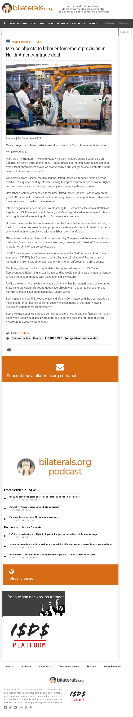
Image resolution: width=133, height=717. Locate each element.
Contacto (44, 666)
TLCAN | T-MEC (54, 338)
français (124, 23)
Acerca (92, 23)
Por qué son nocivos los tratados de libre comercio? (52, 597)
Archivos (26, 666)
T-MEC (38, 42)
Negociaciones (18, 23)
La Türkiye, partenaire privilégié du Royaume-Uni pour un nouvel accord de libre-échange (53, 534)
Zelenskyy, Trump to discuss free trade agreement (34, 507)
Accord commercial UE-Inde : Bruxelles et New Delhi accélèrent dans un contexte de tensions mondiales (60, 544)
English (125, 32)
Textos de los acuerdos (71, 23)
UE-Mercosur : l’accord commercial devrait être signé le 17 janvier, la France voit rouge (52, 554)
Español (110, 23)
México (37, 338)
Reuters (24, 333)
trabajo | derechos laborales (81, 338)
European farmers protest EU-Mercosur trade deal (33, 517)
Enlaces (91, 666)
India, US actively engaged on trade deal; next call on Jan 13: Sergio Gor (44, 496)
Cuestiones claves (42, 23)
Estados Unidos (21, 338)
